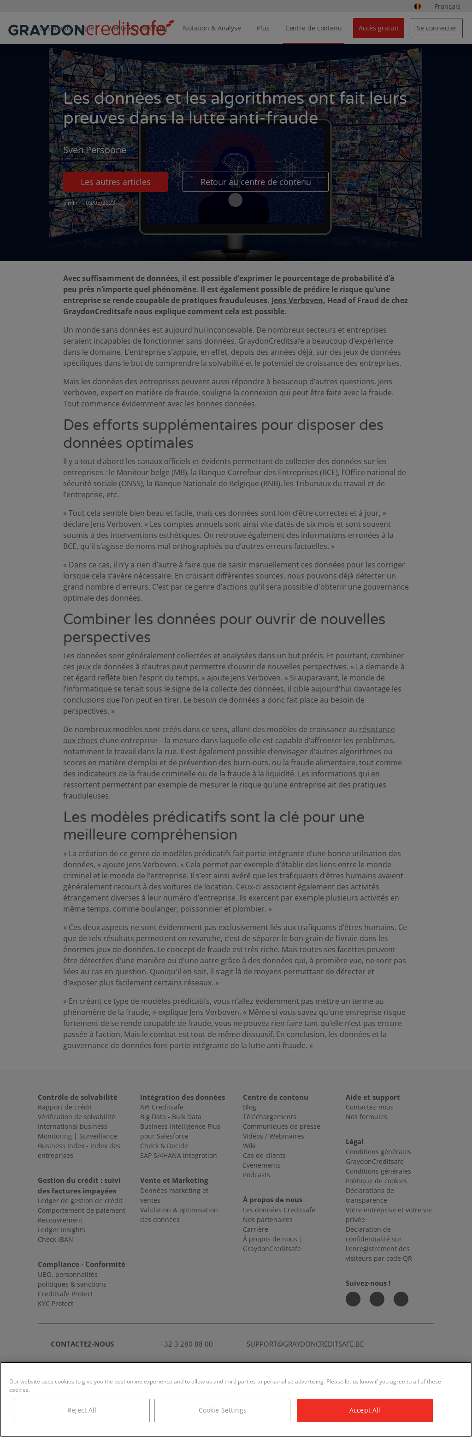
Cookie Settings (223, 1410)
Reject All (81, 1410)
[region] (236, 1399)
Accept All (364, 1410)
